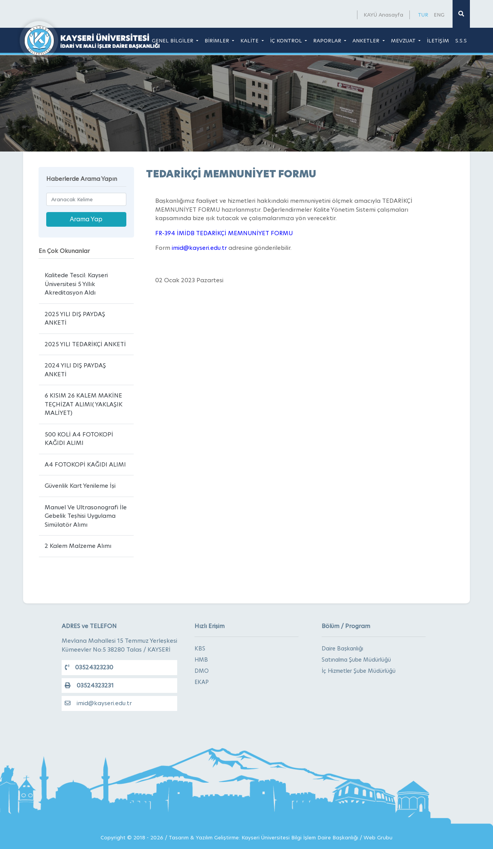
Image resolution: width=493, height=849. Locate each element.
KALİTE (250, 40)
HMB (201, 660)
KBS (200, 648)
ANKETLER (366, 40)
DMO (202, 671)
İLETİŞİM (438, 40)
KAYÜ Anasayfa (383, 14)
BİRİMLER (218, 40)
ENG (439, 14)
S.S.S (461, 40)
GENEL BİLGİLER (173, 40)
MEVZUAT (404, 40)
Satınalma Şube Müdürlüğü (356, 660)
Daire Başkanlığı (342, 648)
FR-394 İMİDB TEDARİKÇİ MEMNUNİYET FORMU (224, 233)
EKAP (202, 682)
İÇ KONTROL (287, 40)
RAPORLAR (328, 40)
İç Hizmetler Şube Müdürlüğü (359, 671)
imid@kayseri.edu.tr (98, 703)
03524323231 (89, 685)
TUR (423, 14)
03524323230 (89, 667)
